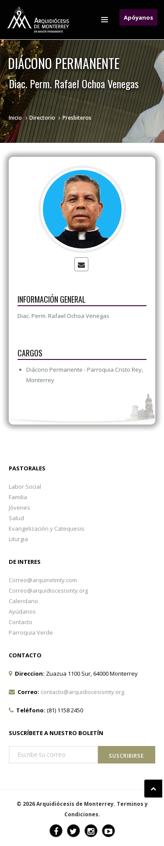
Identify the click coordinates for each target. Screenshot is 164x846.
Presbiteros (77, 117)
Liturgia (18, 539)
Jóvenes (19, 507)
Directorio (42, 117)
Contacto (20, 622)
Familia (18, 497)
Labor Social (25, 486)
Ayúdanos (22, 611)
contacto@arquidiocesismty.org (82, 692)
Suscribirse (126, 756)
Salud (16, 518)
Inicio (15, 117)
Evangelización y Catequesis (46, 528)
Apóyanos (138, 17)
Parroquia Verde (31, 632)
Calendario (23, 601)
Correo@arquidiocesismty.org (48, 590)
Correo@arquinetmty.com (43, 580)
